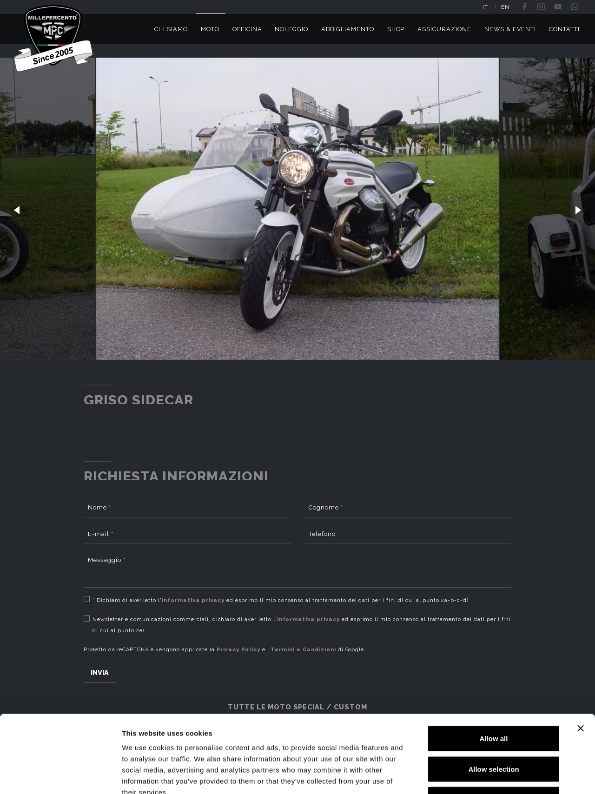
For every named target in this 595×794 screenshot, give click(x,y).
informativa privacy (193, 600)
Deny (493, 733)
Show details (487, 776)
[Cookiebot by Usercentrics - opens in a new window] (60, 776)
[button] (17, 209)
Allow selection (493, 703)
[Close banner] (580, 662)
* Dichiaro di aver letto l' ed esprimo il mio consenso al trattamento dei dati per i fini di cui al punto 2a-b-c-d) (281, 600)
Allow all (494, 672)
